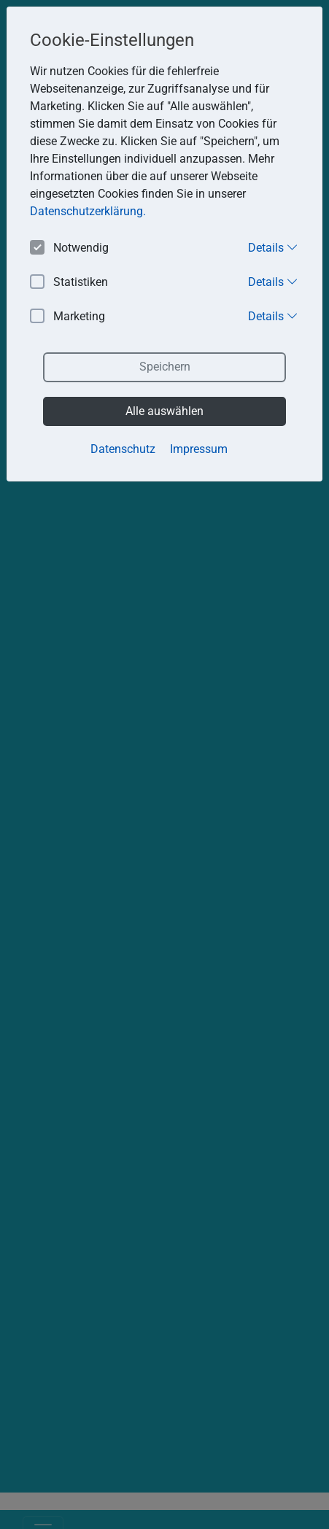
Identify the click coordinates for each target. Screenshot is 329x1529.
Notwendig (69, 248)
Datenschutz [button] (122, 449)
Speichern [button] (164, 366)
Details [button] (273, 247)
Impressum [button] (199, 449)
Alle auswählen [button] (164, 411)
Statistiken (69, 282)
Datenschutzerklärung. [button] (88, 211)
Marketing (67, 317)
